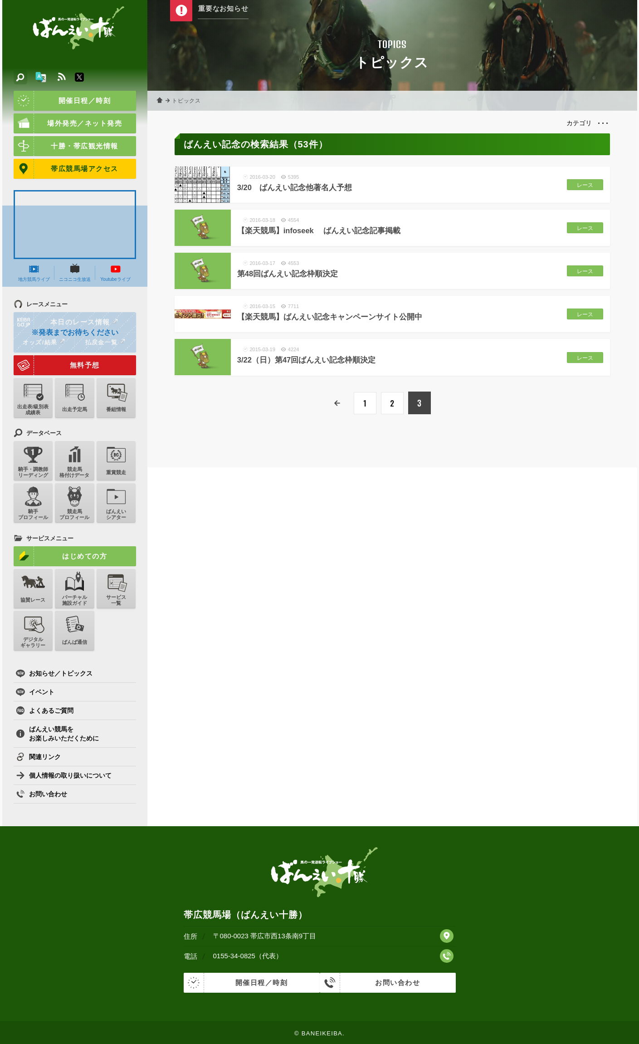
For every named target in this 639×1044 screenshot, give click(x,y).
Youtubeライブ (115, 273)
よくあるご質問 (44, 710)
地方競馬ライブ (34, 273)
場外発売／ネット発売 (68, 123)
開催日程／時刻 (62, 101)
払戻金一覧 (105, 342)
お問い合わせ (41, 794)
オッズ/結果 (44, 342)
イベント (35, 691)
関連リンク (38, 756)
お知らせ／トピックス (54, 673)
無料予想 (57, 365)
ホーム (161, 101)
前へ (338, 403)
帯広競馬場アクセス (66, 169)
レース (583, 185)
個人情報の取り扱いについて (64, 775)
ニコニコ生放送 (75, 273)
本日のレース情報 (66, 322)
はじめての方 (60, 556)
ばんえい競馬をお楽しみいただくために (57, 733)
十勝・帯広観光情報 (66, 146)
